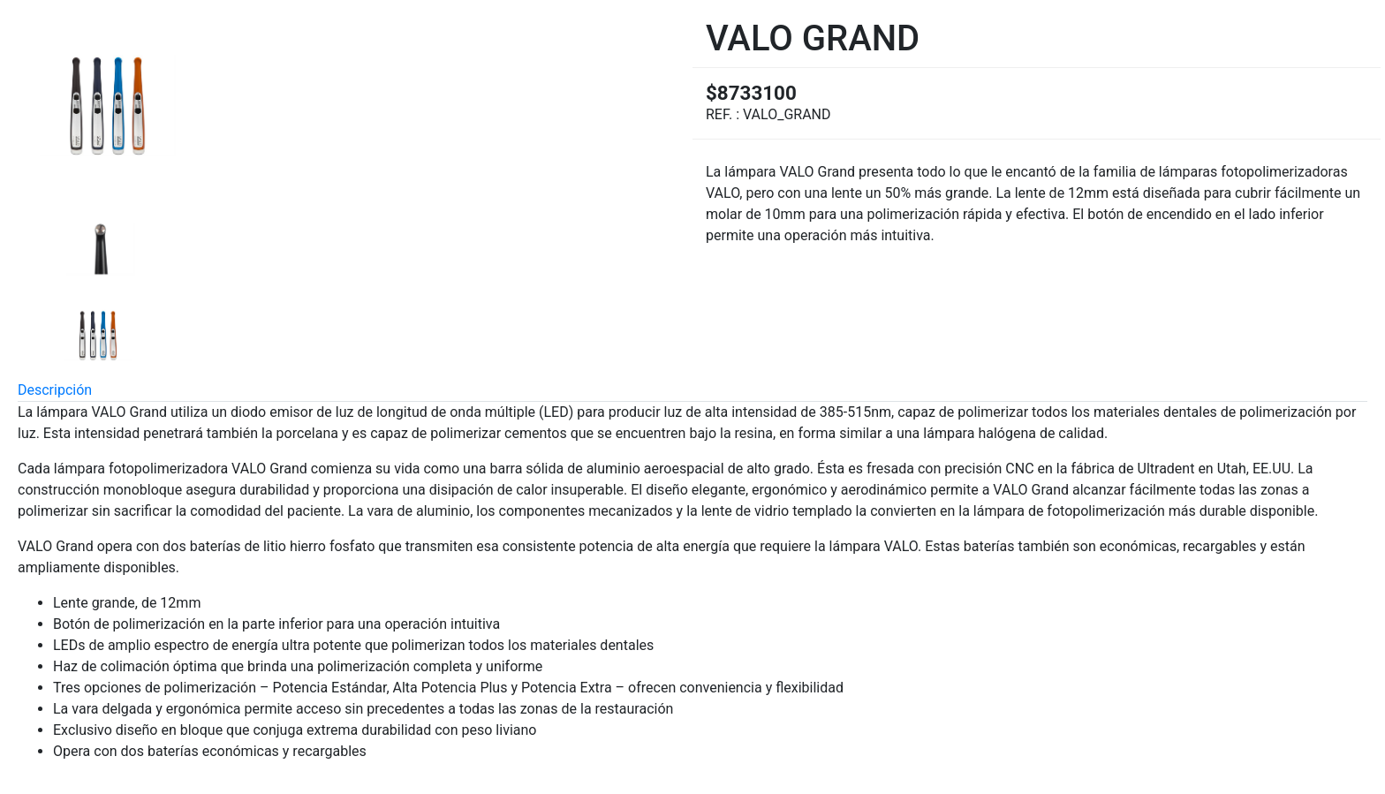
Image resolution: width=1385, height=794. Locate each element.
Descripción (55, 390)
